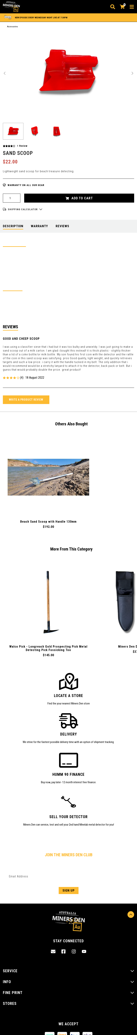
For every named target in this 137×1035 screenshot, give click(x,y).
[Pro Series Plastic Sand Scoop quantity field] (11, 198)
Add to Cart (79, 198)
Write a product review (26, 399)
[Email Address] (68, 876)
